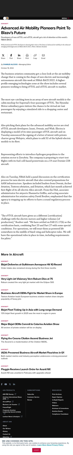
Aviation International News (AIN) (12, 394)
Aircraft (5, 23)
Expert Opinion (57, 394)
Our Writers (7, 427)
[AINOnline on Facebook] (1, 381)
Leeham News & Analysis (11, 414)
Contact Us (6, 432)
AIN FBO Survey (10, 391)
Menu (65, 18)
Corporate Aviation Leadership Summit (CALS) (12, 408)
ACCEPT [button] (36, 450)
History (5, 430)
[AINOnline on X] (10, 381)
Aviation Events (57, 408)
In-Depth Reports (58, 396)
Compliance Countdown (60, 411)
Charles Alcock (11, 64)
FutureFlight (7, 404)
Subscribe (31, 391)
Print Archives (57, 391)
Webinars (55, 402)
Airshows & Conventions (61, 405)
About (5, 424)
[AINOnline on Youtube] (6, 381)
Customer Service (33, 394)
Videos (54, 399)
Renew (29, 396)
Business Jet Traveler (11, 401)
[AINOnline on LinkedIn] (14, 381)
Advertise (7, 435)
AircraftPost (8, 398)
